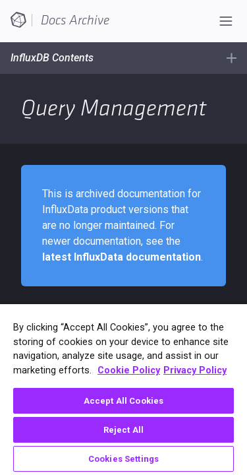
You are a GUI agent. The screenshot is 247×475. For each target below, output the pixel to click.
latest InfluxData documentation (121, 257)
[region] (123, 389)
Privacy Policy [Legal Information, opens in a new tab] (195, 370)
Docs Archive (75, 20)
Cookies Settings (123, 459)
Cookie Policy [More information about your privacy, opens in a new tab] (128, 370)
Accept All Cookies (123, 401)
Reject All (123, 430)
